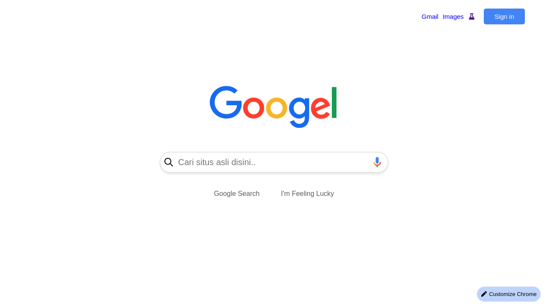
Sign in (504, 16)
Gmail (430, 16)
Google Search (237, 193)
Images (453, 16)
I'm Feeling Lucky (307, 193)
